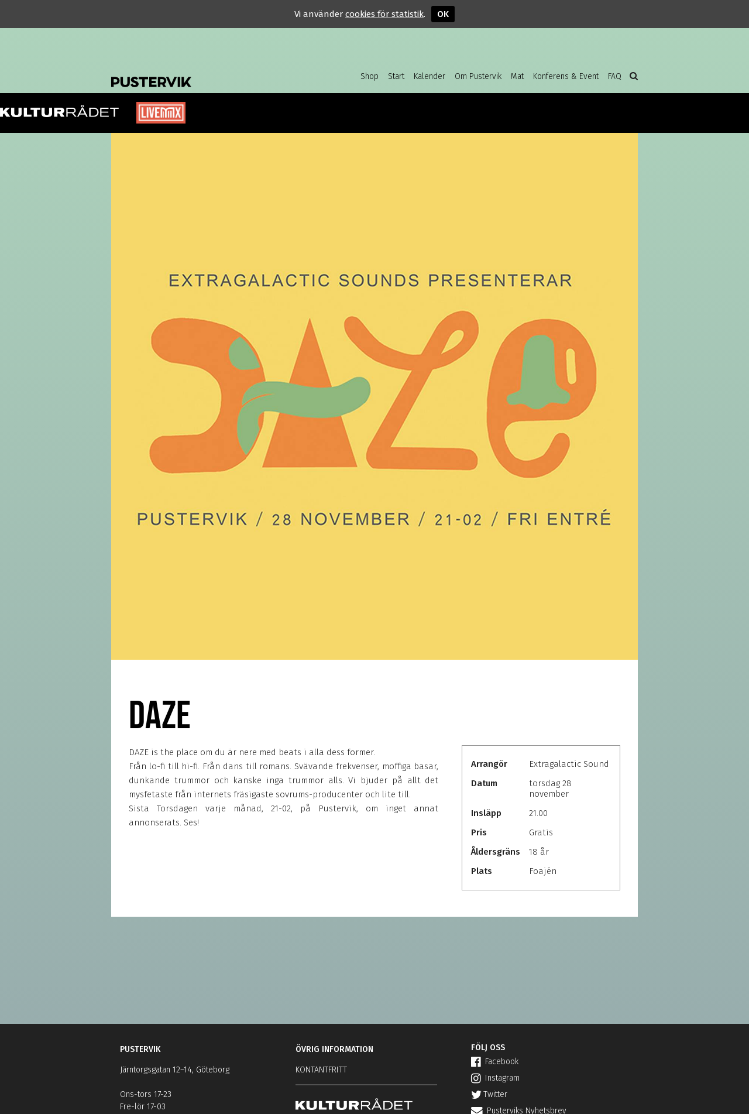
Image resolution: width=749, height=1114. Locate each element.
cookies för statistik (384, 14)
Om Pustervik (478, 76)
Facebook (494, 1062)
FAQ (614, 76)
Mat (517, 76)
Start (396, 76)
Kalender (429, 76)
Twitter (489, 1094)
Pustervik (204, 73)
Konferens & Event (566, 76)
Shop (369, 76)
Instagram (495, 1078)
